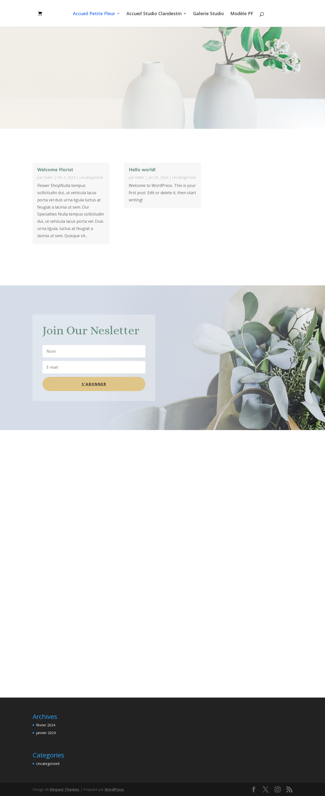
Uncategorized (91, 177)
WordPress (114, 789)
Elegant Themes (64, 789)
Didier (48, 177)
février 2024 (45, 725)
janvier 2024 (46, 732)
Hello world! (142, 170)
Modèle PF (241, 14)
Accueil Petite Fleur (94, 14)
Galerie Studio (208, 14)
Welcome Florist (55, 170)
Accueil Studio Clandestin (154, 14)
